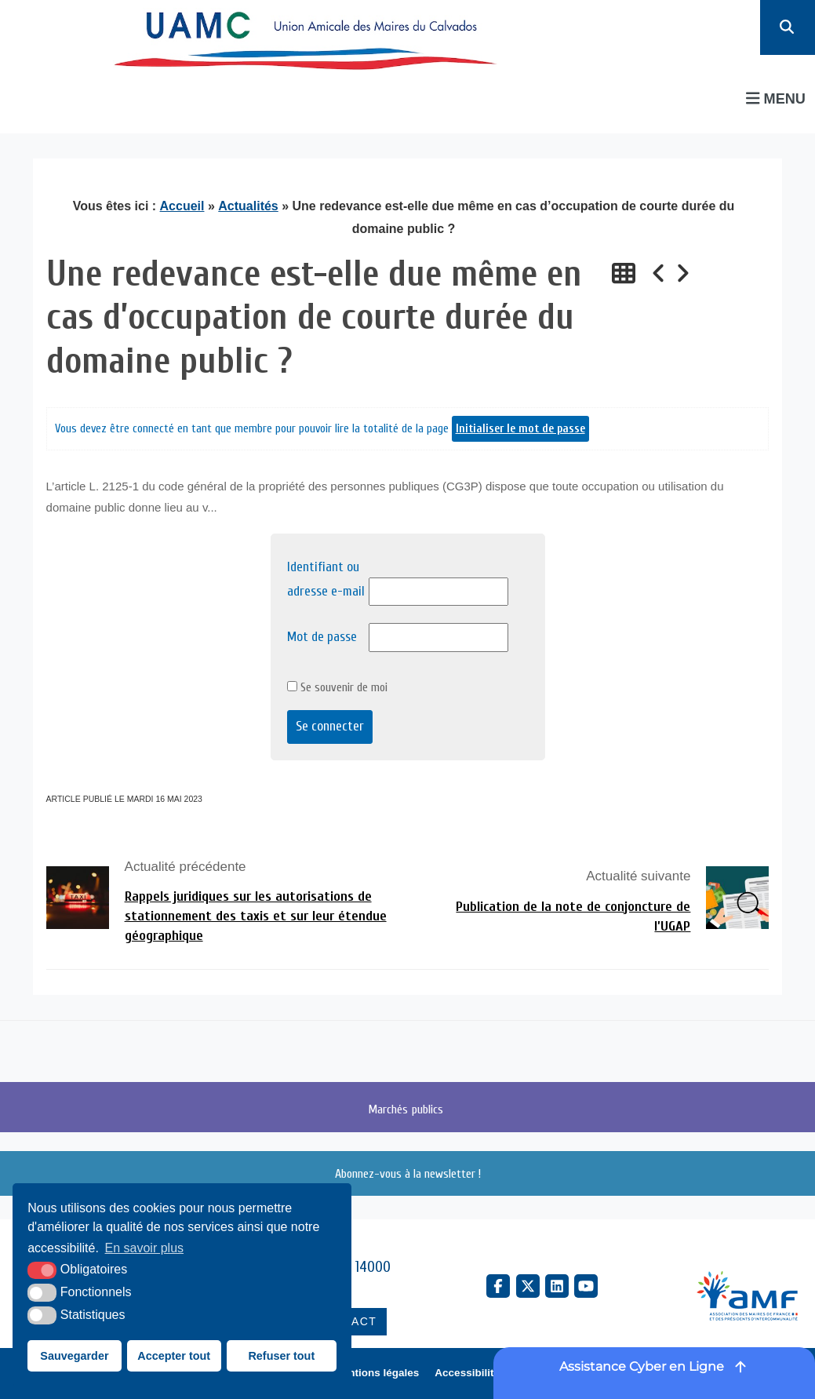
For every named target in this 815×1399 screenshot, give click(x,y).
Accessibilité (467, 1373)
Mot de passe (322, 636)
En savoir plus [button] (144, 1248)
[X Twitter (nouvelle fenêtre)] (528, 1286)
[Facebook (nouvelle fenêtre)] (498, 1286)
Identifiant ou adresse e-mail (326, 579)
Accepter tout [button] (173, 1356)
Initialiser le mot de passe (520, 428)
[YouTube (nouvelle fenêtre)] (586, 1286)
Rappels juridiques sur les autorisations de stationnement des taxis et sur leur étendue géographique (256, 916)
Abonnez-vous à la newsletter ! (408, 1174)
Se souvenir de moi (337, 687)
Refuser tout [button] (281, 1356)
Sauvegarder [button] (74, 1356)
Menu (776, 98)
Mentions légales (377, 1373)
